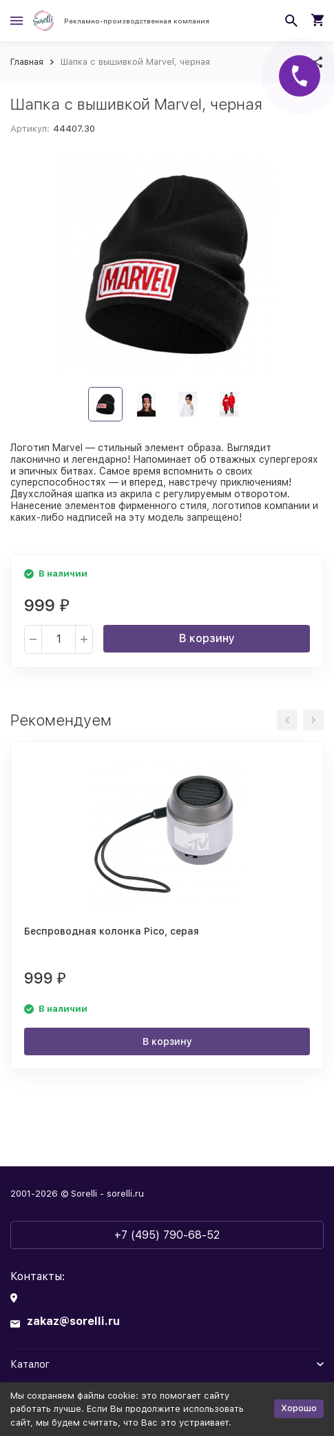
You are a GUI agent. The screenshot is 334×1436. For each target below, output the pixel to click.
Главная (26, 62)
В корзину (207, 638)
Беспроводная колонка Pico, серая (111, 931)
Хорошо (299, 1408)
